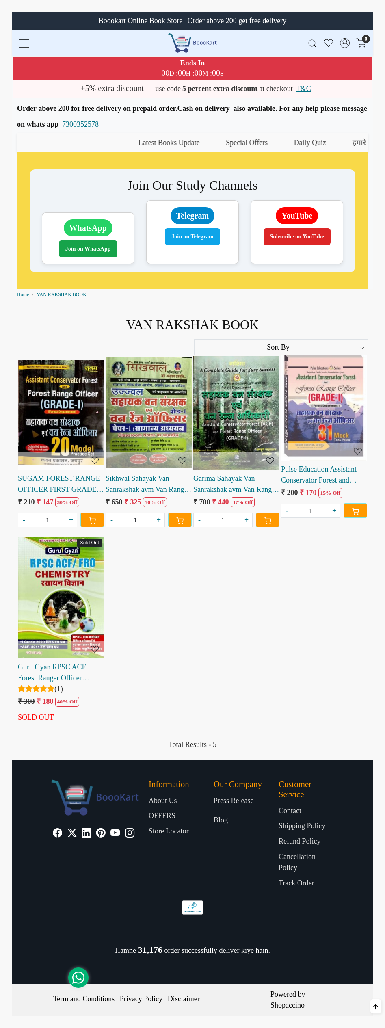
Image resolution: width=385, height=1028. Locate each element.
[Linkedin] (86, 834)
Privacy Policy (141, 999)
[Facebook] (57, 834)
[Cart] (92, 520)
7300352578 (80, 124)
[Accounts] (345, 43)
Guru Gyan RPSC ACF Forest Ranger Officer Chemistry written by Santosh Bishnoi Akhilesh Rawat (55, 673)
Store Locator (168, 831)
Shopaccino (287, 1005)
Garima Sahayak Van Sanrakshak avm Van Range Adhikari (234, 484)
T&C (303, 88)
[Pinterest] (101, 834)
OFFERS (162, 816)
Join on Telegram (192, 237)
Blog (221, 820)
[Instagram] (129, 834)
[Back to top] (375, 1006)
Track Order (296, 883)
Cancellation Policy (297, 862)
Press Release (233, 800)
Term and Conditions (84, 999)
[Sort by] (281, 347)
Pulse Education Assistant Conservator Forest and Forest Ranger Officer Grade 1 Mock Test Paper (323, 475)
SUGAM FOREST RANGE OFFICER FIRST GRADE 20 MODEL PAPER (59, 484)
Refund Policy (300, 841)
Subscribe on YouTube (297, 237)
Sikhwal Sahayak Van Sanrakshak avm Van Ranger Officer (148, 484)
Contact (290, 811)
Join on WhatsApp (88, 249)
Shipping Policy (302, 826)
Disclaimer (184, 999)
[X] (72, 834)
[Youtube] (115, 834)
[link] (312, 42)
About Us (163, 800)
